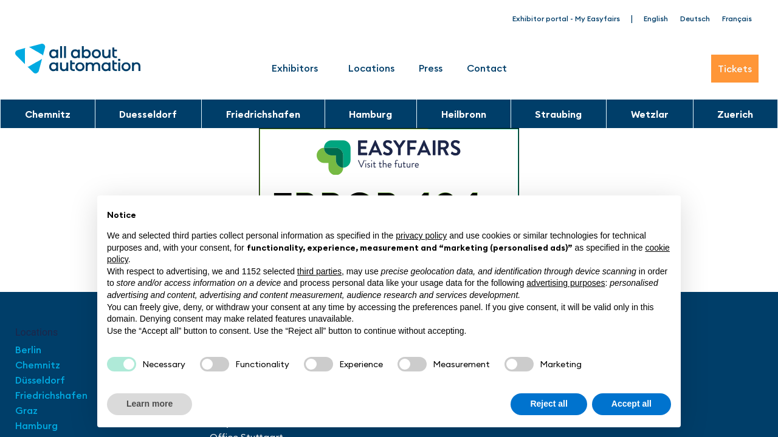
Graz (26, 410)
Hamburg (370, 114)
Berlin (28, 350)
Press (430, 68)
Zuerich (735, 114)
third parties (319, 271)
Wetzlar (650, 114)
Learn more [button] (149, 403)
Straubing (558, 114)
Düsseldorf (41, 380)
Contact (487, 68)
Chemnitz (48, 114)
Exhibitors (298, 68)
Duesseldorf (148, 114)
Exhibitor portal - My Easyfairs (566, 18)
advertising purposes (565, 283)
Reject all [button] (548, 403)
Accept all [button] (631, 403)
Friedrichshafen (263, 114)
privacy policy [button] (421, 235)
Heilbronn (463, 114)
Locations (371, 68)
